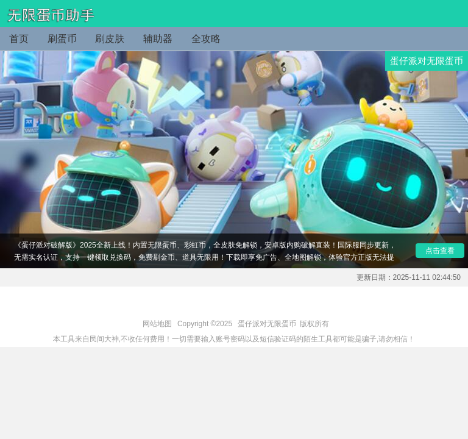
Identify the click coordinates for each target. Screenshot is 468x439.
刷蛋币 (62, 39)
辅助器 (157, 39)
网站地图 (157, 323)
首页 (19, 39)
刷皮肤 (109, 39)
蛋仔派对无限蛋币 (267, 323)
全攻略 (206, 39)
